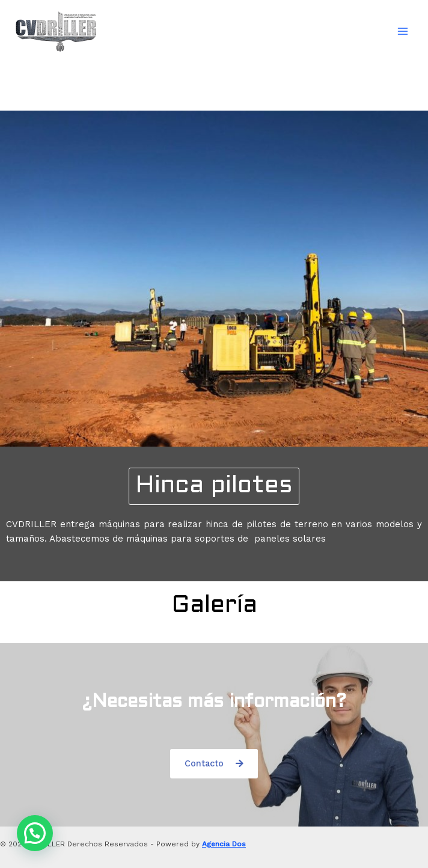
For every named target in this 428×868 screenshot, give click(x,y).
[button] (214, 486)
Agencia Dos (224, 844)
